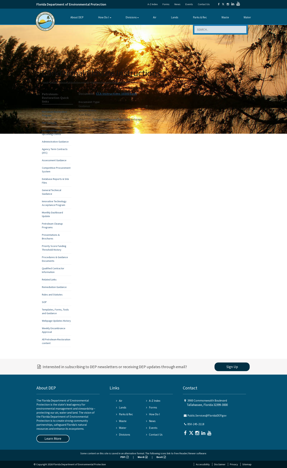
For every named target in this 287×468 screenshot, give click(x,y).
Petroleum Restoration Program (105, 82)
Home (45, 82)
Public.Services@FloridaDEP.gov (206, 415)
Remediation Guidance (54, 287)
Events (189, 4)
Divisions (131, 17)
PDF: (124, 457)
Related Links (49, 279)
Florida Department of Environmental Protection (71, 4)
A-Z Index (153, 4)
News (177, 4)
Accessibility (203, 464)
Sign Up (232, 367)
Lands (174, 17)
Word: (143, 457)
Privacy (234, 464)
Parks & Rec (200, 17)
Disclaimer (219, 464)
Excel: (161, 457)
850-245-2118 (195, 424)
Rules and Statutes (52, 294)
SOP (44, 302)
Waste (225, 17)
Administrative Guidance (55, 141)
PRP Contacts (49, 123)
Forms (166, 4)
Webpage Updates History (56, 320)
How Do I (103, 17)
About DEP (76, 17)
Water (247, 17)
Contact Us (204, 4)
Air (154, 17)
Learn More (52, 438)
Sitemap (246, 464)
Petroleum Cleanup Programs (111, 119)
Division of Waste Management (74, 82)
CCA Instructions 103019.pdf (116, 94)
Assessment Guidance (54, 160)
